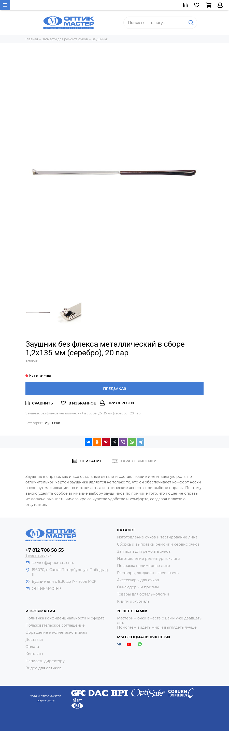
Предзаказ (114, 388)
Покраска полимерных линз (143, 565)
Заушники (52, 423)
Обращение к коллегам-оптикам (56, 632)
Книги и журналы (133, 601)
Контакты (34, 654)
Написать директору (45, 661)
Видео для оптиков (43, 668)
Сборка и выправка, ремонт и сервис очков (158, 544)
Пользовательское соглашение (55, 625)
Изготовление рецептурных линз (148, 558)
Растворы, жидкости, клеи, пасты (148, 573)
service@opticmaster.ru (53, 562)
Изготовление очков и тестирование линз (157, 537)
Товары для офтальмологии (143, 594)
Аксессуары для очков (138, 580)
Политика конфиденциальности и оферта (65, 618)
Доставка (34, 639)
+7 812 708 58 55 (44, 550)
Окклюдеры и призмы (138, 587)
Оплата (32, 646)
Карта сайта (45, 700)
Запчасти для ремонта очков (144, 551)
